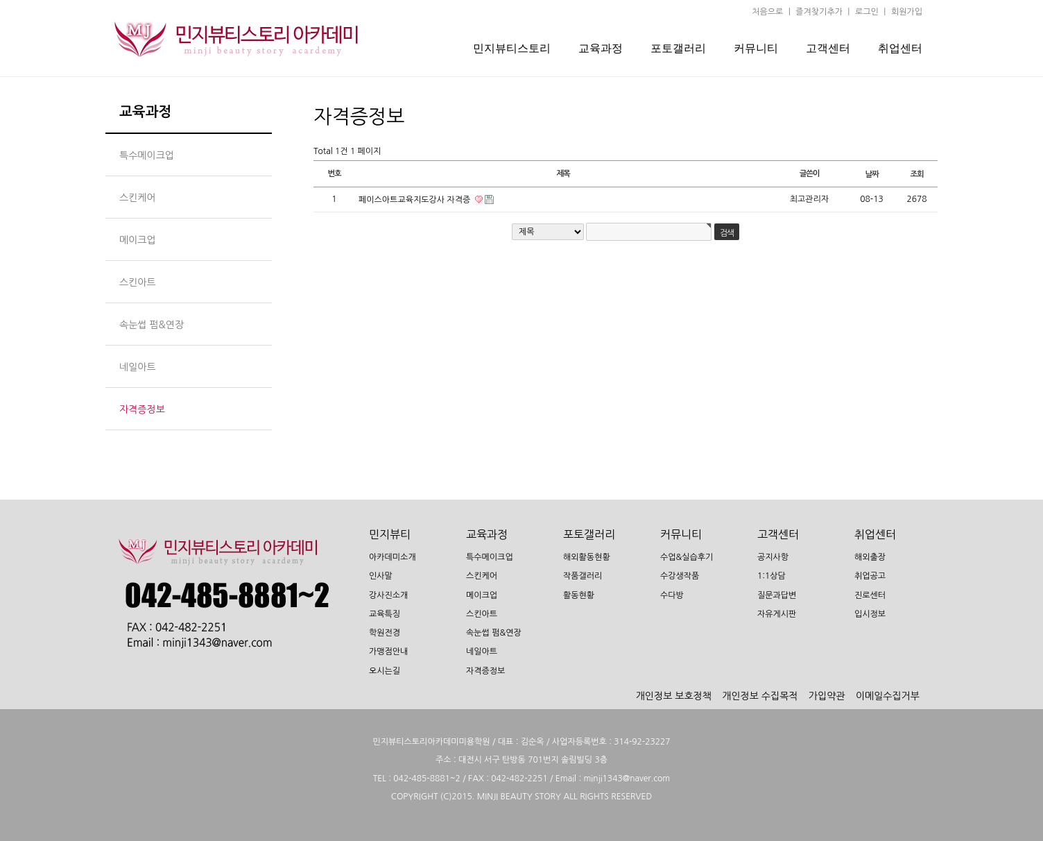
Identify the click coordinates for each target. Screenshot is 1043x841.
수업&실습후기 (686, 557)
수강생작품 (679, 576)
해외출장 (870, 557)
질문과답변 (776, 595)
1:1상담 (771, 576)
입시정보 (870, 614)
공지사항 (772, 557)
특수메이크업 (489, 557)
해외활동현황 (586, 557)
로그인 (867, 12)
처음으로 (767, 12)
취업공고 (870, 576)
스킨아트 (481, 614)
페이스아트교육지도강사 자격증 (416, 200)
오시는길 (384, 671)
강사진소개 (388, 595)
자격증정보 (485, 671)
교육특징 (384, 614)
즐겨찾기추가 (819, 12)
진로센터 (870, 595)
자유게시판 (776, 614)
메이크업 (481, 595)
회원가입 (906, 12)
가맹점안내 (388, 652)
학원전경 (384, 633)
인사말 (381, 576)
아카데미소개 (392, 557)
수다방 (672, 595)
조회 (916, 174)
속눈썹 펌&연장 (494, 633)
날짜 (871, 174)
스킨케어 (481, 576)
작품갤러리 (582, 576)
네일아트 (481, 652)
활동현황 (578, 595)
